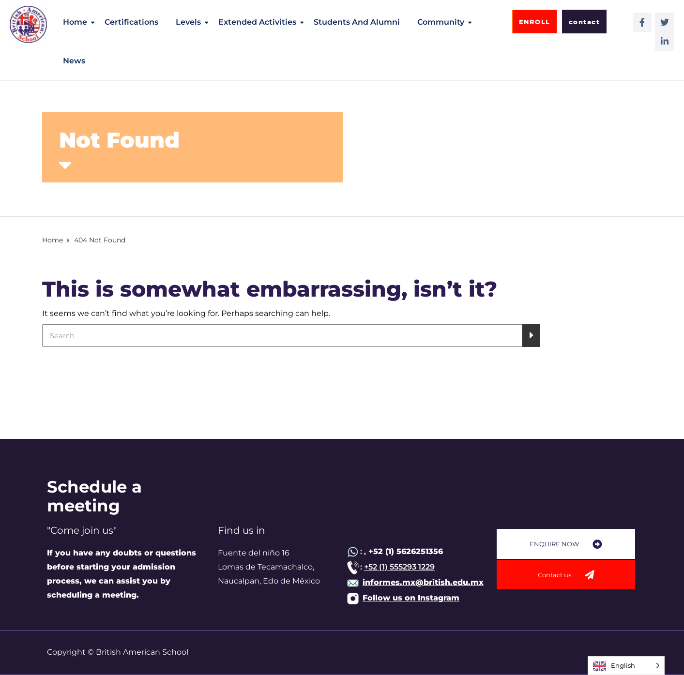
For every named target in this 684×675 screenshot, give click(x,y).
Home (75, 22)
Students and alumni (357, 22)
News (74, 60)
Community (440, 22)
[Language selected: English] (626, 665)
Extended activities (257, 22)
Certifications (131, 22)
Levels (188, 22)
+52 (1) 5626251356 (404, 551)
